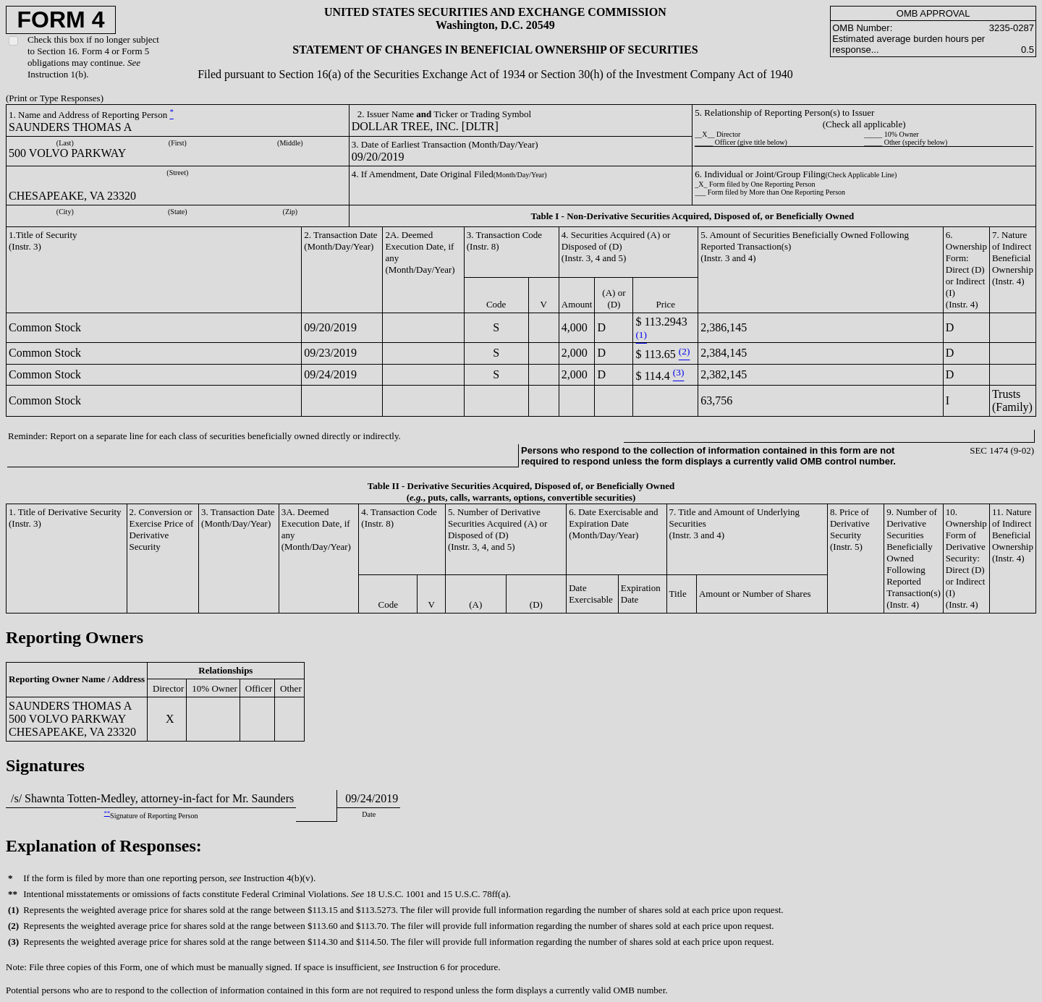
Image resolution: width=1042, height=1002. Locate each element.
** (107, 813)
